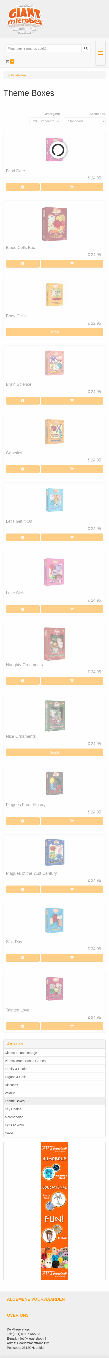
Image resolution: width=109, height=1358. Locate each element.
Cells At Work (14, 1125)
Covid (9, 1133)
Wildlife (10, 1093)
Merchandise (14, 1117)
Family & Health (16, 1069)
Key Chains (13, 1109)
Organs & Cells (15, 1077)
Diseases (11, 1085)
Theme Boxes (15, 1101)
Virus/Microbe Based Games (25, 1061)
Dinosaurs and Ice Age (21, 1053)
